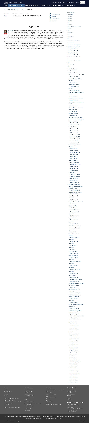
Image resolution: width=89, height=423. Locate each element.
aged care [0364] (71, 247)
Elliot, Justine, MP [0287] (74, 76)
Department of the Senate (72, 404)
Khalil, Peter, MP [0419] (74, 366)
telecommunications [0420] (74, 368)
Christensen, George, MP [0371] (76, 261)
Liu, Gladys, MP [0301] (73, 111)
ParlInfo (68, 2)
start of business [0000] (71, 12)
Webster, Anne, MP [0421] (74, 370)
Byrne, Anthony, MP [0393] (74, 314)
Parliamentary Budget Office (73, 410)
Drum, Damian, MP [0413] (74, 354)
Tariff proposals (28, 404)
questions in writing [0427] (72, 382)
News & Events (44, 5)
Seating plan (6, 395)
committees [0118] (71, 32)
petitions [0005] (70, 16)
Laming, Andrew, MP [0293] (75, 90)
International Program (29, 397)
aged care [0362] (71, 243)
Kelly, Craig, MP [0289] (73, 82)
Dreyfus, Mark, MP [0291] (74, 86)
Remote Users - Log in (71, 391)
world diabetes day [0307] (73, 126)
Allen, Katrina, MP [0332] (74, 178)
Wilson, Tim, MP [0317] (73, 148)
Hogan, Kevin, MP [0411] (74, 350)
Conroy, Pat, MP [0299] (74, 105)
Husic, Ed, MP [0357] (73, 232)
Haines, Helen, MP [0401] (74, 330)
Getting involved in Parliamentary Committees (55, 390)
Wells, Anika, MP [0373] (73, 265)
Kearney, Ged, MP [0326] (74, 166)
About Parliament (57, 5)
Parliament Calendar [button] (57, 2)
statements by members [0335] (74, 184)
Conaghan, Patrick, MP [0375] (75, 269)
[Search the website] (82, 3)
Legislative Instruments (29, 406)
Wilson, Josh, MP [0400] (74, 328)
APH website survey (71, 394)
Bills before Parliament (29, 401)
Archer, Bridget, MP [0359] (74, 237)
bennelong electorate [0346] (74, 210)
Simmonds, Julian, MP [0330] (75, 174)
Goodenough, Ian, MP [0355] (75, 228)
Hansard (22, 9)
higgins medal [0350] (72, 218)
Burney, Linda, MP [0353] (74, 224)
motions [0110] (69, 28)
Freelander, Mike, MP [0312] (75, 136)
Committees (27, 410)
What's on (48, 399)
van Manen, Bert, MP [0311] (75, 134)
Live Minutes (6, 404)
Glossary (69, 398)
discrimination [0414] (72, 356)
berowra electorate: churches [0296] (76, 98)
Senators (6, 394)
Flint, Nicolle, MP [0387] (74, 298)
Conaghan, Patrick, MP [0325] (75, 164)
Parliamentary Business (15, 5)
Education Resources (29, 394)
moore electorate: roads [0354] (75, 226)
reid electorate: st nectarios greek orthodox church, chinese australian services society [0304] (76, 119)
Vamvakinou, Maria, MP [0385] (75, 293)
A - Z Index (69, 397)
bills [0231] (68, 62)
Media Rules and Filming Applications (53, 404)
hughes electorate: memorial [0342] (76, 202)
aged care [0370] (71, 259)
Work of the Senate (8, 391)
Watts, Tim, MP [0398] (73, 324)
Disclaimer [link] (28, 421)
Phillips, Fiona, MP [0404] (74, 336)
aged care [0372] (71, 263)
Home (6, 5)
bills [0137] (68, 38)
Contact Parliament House (51, 394)
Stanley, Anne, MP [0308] (74, 128)
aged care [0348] (71, 214)
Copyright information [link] (20, 421)
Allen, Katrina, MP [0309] (74, 130)
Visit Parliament (69, 5)
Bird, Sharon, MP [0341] (74, 200)
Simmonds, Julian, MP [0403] (75, 334)
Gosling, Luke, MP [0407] (74, 342)
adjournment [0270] (71, 64)
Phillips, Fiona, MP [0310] (74, 132)
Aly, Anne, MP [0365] (73, 249)
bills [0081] (68, 22)
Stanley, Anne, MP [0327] (74, 168)
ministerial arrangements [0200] (74, 46)
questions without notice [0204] (74, 50)
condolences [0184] (71, 42)
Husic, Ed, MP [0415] (73, 358)
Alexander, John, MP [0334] (74, 182)
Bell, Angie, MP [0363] (73, 245)
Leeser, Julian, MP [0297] (74, 100)
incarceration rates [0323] (73, 160)
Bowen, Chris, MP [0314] (74, 140)
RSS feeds (69, 399)
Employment (69, 395)
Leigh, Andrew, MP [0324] (74, 162)
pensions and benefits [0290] (74, 84)
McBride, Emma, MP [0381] (74, 281)
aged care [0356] (71, 230)
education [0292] (71, 88)
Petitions (47, 391)
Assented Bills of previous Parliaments (33, 403)
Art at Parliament (49, 401)
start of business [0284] (72, 70)
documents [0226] (70, 58)
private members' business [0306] (74, 124)
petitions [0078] (70, 20)
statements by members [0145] (74, 40)
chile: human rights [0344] (73, 206)
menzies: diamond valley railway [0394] (76, 316)
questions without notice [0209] (74, 54)
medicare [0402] (71, 332)
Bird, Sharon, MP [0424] (74, 376)
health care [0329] (71, 172)
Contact (63, 2)
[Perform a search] (84, 3)
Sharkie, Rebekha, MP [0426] (75, 380)
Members (6, 406)
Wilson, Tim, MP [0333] (73, 180)
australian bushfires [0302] (73, 113)
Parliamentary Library (29, 395)
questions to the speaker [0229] (74, 60)
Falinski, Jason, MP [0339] (74, 196)
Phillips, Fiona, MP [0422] (74, 372)
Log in (77, 2)
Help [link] (38, 421)
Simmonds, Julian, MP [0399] (75, 326)
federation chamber (72, 68)
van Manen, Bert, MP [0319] (75, 152)
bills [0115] (68, 30)
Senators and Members (31, 5)
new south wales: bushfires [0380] (75, 279)
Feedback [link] (34, 421)
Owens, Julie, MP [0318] (74, 150)
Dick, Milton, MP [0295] (73, 96)
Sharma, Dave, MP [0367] (74, 253)
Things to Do (48, 400)
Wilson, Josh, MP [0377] (74, 273)
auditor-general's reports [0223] (74, 56)
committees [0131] (71, 36)
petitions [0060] (70, 18)
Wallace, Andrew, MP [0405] (75, 338)
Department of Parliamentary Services (75, 408)
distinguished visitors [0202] (73, 48)
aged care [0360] (71, 239)
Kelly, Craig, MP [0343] (73, 204)
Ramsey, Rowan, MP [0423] (75, 374)
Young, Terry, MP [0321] (74, 156)
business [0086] (70, 24)
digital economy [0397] (72, 322)
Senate (5, 390)
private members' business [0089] (74, 26)
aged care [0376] (71, 271)
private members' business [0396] (74, 320)
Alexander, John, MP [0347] (74, 212)
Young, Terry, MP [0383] (74, 287)
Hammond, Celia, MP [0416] (75, 360)
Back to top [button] (82, 421)
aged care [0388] (71, 300)
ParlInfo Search (70, 392)
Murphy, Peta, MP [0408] (74, 344)
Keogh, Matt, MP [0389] (74, 302)
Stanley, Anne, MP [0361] (74, 241)
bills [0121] (68, 34)
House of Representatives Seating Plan (12, 407)
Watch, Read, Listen (29, 391)
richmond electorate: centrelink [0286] (76, 74)
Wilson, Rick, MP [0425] (73, 378)
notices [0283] (68, 66)
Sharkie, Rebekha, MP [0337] (75, 190)
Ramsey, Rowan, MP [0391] (75, 308)
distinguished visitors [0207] (73, 52)
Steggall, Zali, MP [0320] (74, 154)
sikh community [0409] (72, 346)
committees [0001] (71, 14)
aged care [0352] (71, 222)
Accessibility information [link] (9, 421)
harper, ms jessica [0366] (73, 251)
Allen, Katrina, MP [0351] (74, 220)
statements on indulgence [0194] (74, 44)
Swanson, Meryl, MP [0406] (74, 340)
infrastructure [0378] (72, 275)
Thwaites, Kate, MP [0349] (74, 216)
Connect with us (49, 392)
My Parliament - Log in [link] (71, 390)
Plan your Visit (48, 403)
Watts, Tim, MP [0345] (73, 208)
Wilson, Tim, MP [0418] (73, 364)
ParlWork (73, 2)
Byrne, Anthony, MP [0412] (74, 352)
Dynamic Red (6, 392)
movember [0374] (71, 267)
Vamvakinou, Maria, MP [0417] (75, 362)
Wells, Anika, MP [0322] (73, 158)
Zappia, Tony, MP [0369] (74, 257)
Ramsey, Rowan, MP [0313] (75, 138)
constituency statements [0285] (74, 72)
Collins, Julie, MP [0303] (73, 115)
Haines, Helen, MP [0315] (74, 142)
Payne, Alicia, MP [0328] (74, 170)
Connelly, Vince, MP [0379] (74, 277)
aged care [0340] (71, 198)
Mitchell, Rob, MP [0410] (74, 348)
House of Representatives (9, 400)
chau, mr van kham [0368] (73, 255)
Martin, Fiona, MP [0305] (74, 122)
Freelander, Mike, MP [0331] (75, 176)
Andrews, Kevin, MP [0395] (74, 318)
